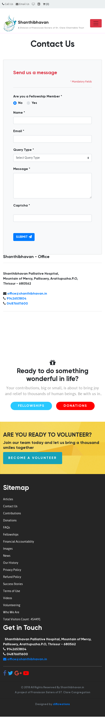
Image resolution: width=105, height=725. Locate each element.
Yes (34, 103)
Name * (19, 112)
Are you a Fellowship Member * (37, 96)
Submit (24, 237)
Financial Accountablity (18, 541)
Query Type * (23, 150)
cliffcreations (61, 704)
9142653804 (17, 298)
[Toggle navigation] (96, 23)
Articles (8, 499)
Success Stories (13, 584)
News (6, 555)
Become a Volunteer (32, 458)
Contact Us (10, 506)
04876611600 (17, 303)
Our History (10, 562)
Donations (75, 406)
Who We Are (11, 612)
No (20, 103)
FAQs (6, 527)
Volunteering (11, 605)
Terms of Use (11, 591)
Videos (7, 598)
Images (8, 548)
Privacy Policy (12, 569)
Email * (18, 131)
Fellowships (31, 406)
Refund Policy (12, 577)
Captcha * (21, 205)
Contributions (12, 513)
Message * (21, 169)
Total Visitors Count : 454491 (22, 619)
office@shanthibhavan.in (27, 293)
